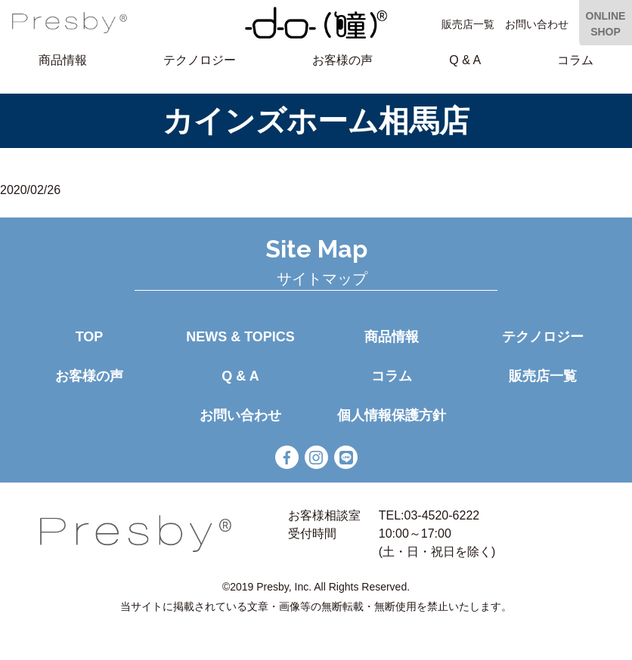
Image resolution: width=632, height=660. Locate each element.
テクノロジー (199, 60)
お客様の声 (342, 60)
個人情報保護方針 (391, 415)
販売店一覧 (467, 24)
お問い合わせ (536, 24)
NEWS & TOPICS (240, 336)
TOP (90, 336)
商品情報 (63, 60)
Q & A (465, 60)
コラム (575, 60)
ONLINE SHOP (606, 24)
